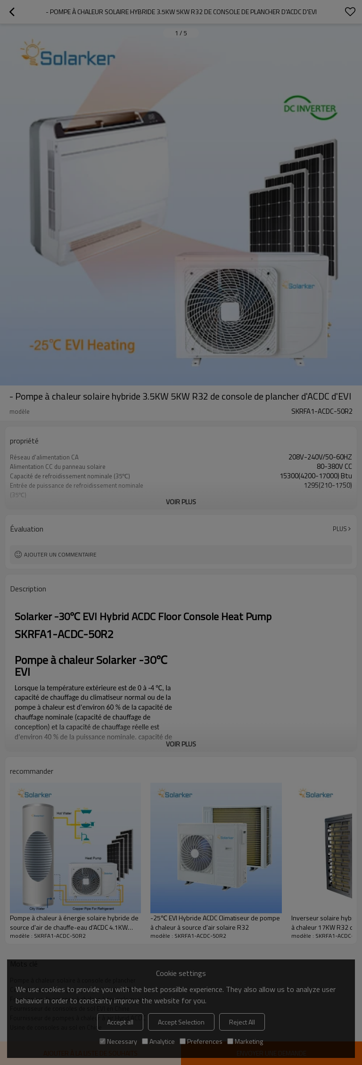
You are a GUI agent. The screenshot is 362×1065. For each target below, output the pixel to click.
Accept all (120, 1022)
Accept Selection (181, 1022)
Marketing (245, 1041)
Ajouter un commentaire (60, 554)
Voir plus (181, 502)
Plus (340, 528)
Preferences (201, 1041)
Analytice (158, 1041)
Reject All (242, 1022)
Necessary (118, 1041)
